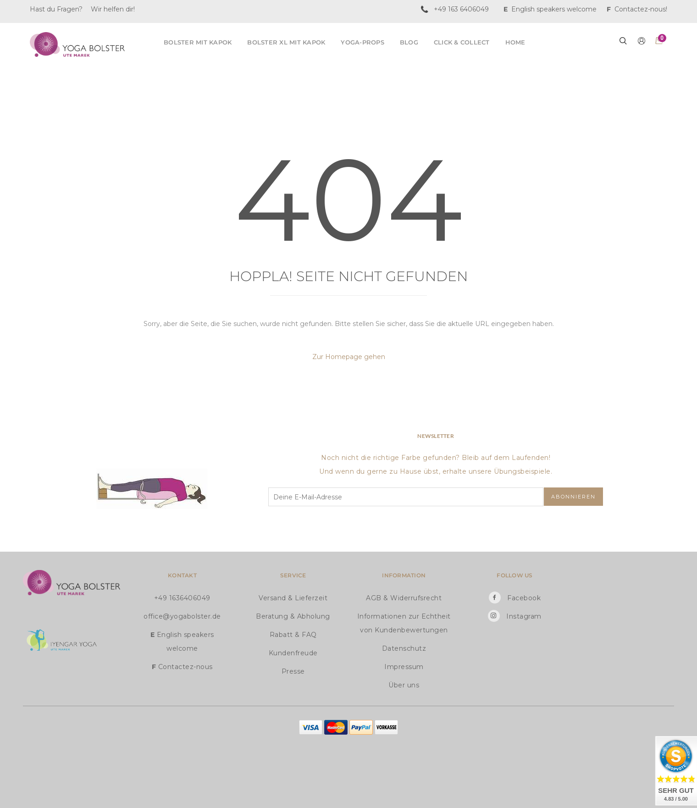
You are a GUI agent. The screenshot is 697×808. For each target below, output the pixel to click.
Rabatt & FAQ (293, 635)
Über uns (403, 685)
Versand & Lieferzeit (293, 598)
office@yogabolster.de (182, 616)
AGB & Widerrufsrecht (404, 598)
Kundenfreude (293, 653)
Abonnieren (573, 496)
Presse (293, 671)
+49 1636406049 (182, 598)
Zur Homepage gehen (348, 357)
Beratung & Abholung (293, 616)
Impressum (404, 667)
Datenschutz (404, 648)
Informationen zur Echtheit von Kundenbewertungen (404, 623)
